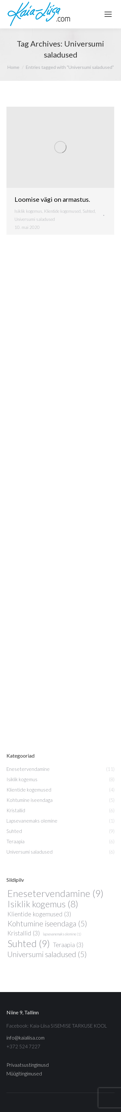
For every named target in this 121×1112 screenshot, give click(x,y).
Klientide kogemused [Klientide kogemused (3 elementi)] (39, 914)
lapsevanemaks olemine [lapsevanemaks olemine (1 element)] (62, 934)
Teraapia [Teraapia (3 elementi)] (68, 944)
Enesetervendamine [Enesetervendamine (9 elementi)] (55, 893)
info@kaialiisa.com (25, 1038)
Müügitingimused (24, 1073)
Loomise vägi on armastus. (52, 199)
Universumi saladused (35, 219)
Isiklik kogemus (28, 211)
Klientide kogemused (62, 211)
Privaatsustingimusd (27, 1065)
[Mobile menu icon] (108, 14)
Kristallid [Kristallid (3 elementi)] (23, 933)
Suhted (89, 211)
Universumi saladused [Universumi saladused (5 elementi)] (47, 954)
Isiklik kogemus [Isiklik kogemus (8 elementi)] (42, 904)
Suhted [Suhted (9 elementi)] (28, 943)
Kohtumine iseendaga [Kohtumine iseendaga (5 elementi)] (47, 923)
